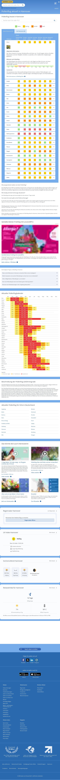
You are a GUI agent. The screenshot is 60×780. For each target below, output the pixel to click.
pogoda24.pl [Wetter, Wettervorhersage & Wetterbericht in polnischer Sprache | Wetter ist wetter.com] (6, 713)
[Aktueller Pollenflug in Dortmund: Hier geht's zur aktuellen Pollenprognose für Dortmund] (44, 410)
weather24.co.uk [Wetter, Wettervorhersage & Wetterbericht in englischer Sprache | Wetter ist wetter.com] (6, 715)
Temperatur (22, 690)
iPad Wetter (39, 688)
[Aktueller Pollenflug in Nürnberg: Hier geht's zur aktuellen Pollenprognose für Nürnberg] (44, 430)
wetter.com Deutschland (8, 692)
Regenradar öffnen (30, 518)
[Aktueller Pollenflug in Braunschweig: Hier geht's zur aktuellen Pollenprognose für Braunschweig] (15, 419)
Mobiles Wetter (41, 683)
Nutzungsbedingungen (23, 768)
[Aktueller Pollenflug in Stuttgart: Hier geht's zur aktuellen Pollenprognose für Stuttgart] (44, 433)
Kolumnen (5, 688)
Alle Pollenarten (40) (20, 29)
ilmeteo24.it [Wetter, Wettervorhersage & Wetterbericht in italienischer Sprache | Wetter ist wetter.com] (5, 711)
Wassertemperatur (24, 694)
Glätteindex (22, 724)
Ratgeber (22, 719)
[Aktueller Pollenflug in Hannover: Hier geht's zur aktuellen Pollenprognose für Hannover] (15, 427)
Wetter (5, 683)
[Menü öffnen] (58, 2)
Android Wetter (40, 690)
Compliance (5, 768)
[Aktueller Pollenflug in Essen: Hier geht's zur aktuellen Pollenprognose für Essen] (44, 419)
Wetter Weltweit (6, 734)
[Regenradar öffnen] (30, 518)
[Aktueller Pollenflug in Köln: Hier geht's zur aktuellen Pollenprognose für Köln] (15, 433)
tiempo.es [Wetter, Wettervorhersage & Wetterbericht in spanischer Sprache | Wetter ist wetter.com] (5, 707)
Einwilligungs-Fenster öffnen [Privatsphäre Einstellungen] (30, 764)
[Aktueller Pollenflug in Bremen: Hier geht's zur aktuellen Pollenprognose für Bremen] (44, 407)
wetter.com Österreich (8, 696)
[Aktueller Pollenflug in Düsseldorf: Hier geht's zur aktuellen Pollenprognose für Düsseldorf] (44, 416)
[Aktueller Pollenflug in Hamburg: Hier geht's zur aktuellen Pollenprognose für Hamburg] (15, 424)
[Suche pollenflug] (54, 18)
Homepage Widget (7, 700)
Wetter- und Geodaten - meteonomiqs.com (8, 705)
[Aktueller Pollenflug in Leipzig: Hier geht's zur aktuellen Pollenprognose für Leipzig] (44, 421)
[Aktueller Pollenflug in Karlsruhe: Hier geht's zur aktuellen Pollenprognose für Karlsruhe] (15, 430)
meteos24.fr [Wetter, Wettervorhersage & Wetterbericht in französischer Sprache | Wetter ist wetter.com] (5, 709)
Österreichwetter (7, 728)
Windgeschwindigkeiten (25, 688)
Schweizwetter (6, 726)
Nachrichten (5, 722)
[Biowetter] (43, 489)
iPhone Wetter (40, 686)
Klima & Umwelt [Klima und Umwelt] (23, 730)
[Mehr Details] (53, 530)
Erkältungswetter (24, 728)
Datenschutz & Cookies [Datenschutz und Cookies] (17, 764)
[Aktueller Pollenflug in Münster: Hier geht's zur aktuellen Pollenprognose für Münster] (44, 427)
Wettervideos (6, 719)
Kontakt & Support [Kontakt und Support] (41, 764)
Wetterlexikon (6, 736)
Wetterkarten (23, 683)
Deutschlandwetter (7, 724)
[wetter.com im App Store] (35, 673)
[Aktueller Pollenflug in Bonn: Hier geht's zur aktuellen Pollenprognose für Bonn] (15, 416)
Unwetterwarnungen (7, 690)
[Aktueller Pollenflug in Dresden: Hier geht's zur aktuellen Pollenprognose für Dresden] (44, 413)
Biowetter (22, 722)
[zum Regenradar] (52, 509)
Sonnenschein (23, 692)
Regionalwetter (6, 730)
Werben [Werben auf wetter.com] (5, 698)
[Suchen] (36, 1)
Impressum (49, 764)
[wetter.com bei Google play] (23, 673)
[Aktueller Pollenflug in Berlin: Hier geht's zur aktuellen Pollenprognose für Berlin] (15, 410)
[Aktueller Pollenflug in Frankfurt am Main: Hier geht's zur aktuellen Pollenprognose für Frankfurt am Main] (15, 421)
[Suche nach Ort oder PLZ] (26, 1)
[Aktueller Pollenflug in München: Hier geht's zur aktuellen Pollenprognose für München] (44, 424)
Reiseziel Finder (23, 726)
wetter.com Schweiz (7, 694)
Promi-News (5, 738)
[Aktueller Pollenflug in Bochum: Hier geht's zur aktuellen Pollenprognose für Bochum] (15, 413)
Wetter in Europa (6, 732)
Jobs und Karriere (6, 764)
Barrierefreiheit (12, 768)
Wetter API (5, 702)
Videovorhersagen (7, 686)
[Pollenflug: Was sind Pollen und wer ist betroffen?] (43, 460)
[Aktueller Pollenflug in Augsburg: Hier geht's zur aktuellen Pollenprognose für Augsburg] (15, 407)
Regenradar (22, 686)
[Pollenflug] (55, 2)
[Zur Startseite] (8, 1)
